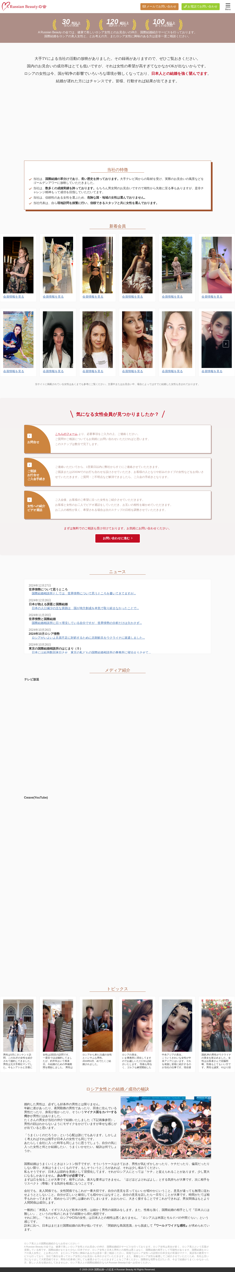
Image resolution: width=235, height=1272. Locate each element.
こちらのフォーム (66, 433)
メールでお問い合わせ (161, 6)
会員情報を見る (13, 299)
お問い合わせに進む (116, 538)
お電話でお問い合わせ (202, 6)
